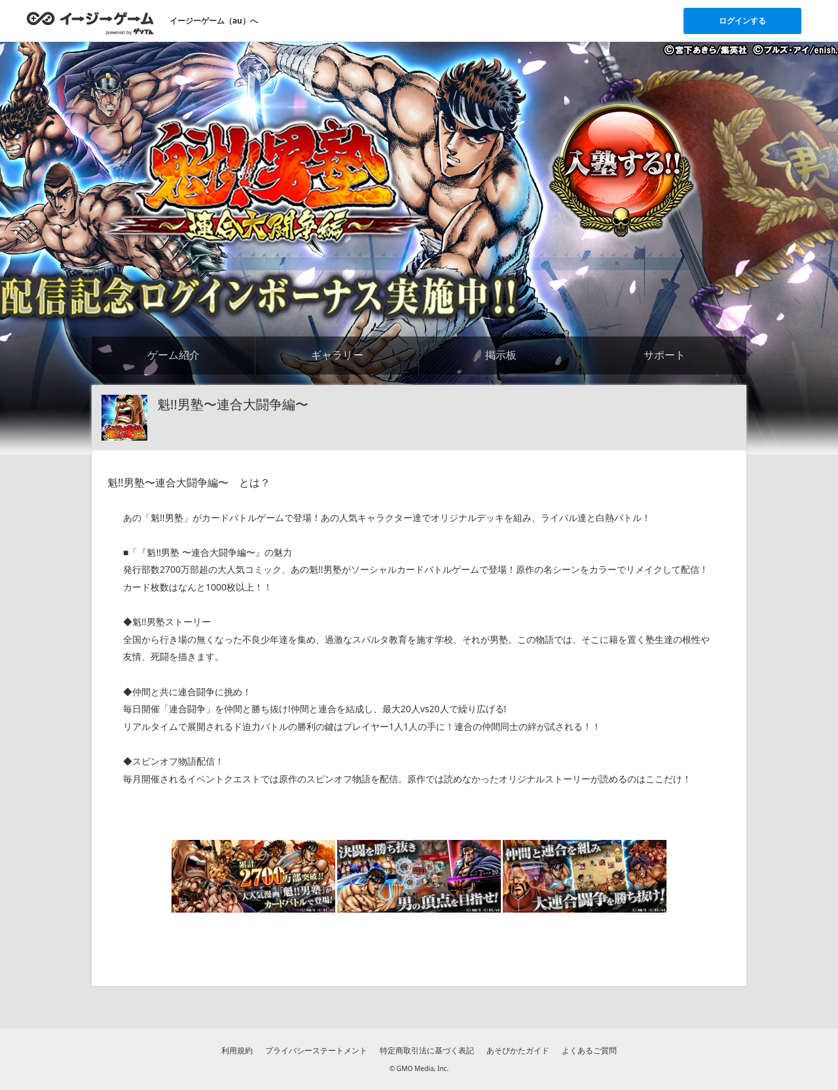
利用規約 (237, 1050)
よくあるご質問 (589, 1050)
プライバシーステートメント (316, 1050)
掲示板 (501, 355)
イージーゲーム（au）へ (214, 20)
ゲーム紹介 (173, 355)
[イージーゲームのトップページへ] (90, 22)
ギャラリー (337, 355)
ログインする (742, 20)
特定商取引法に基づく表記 (427, 1050)
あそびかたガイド (517, 1050)
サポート (664, 355)
